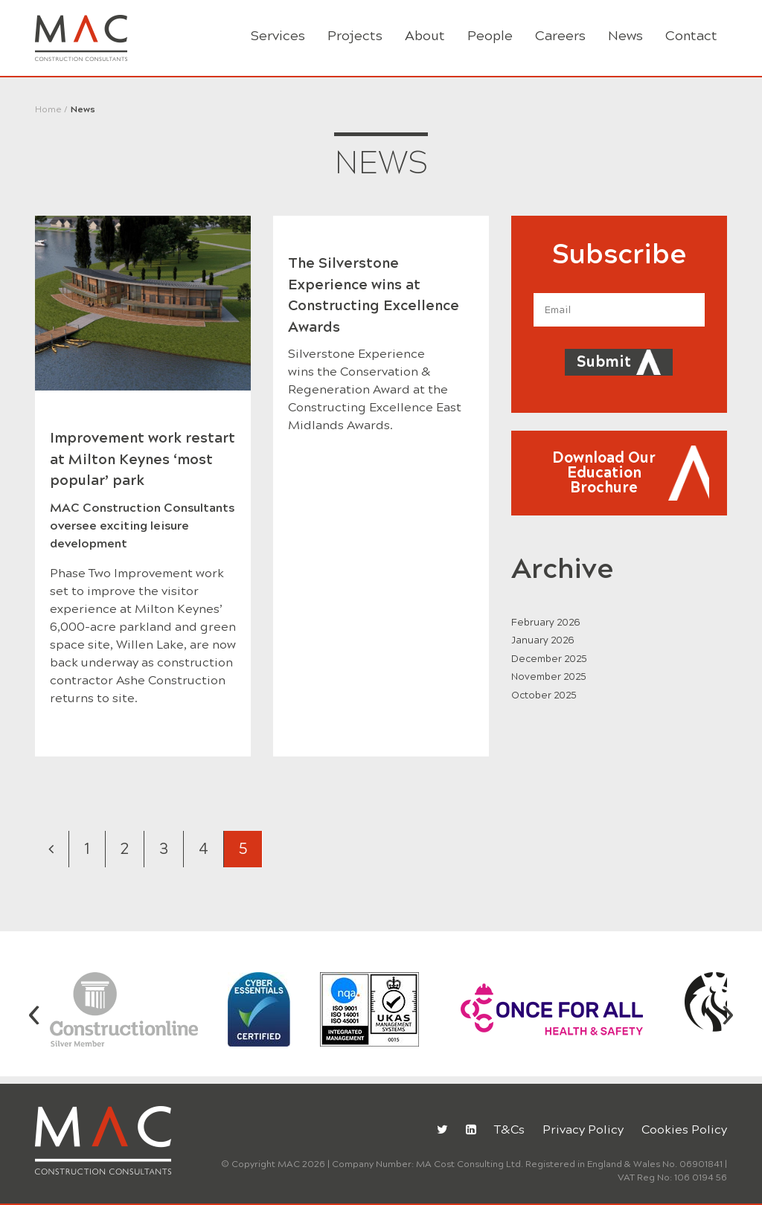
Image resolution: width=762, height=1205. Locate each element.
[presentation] (34, 1012)
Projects (354, 36)
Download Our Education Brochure (604, 473)
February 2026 (545, 623)
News (625, 36)
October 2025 (544, 695)
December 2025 (549, 659)
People (490, 36)
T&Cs (509, 1129)
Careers (560, 36)
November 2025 (548, 677)
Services (278, 36)
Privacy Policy (583, 1129)
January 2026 (542, 640)
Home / (51, 109)
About (425, 36)
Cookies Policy (684, 1129)
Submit (604, 362)
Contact (691, 36)
